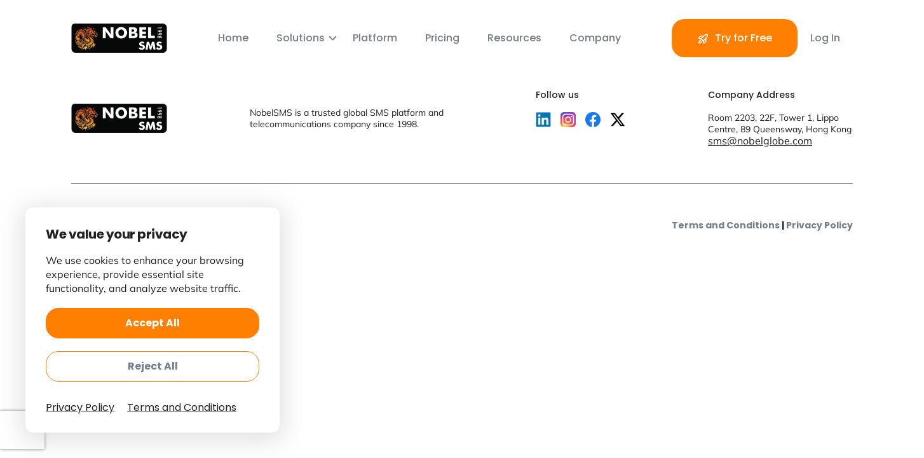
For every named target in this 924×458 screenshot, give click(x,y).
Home (234, 38)
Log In (825, 38)
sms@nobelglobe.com (760, 140)
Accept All (152, 323)
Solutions (301, 38)
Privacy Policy (819, 225)
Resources (515, 38)
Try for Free (734, 38)
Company (595, 38)
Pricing (443, 38)
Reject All (153, 366)
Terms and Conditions (726, 225)
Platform (376, 38)
